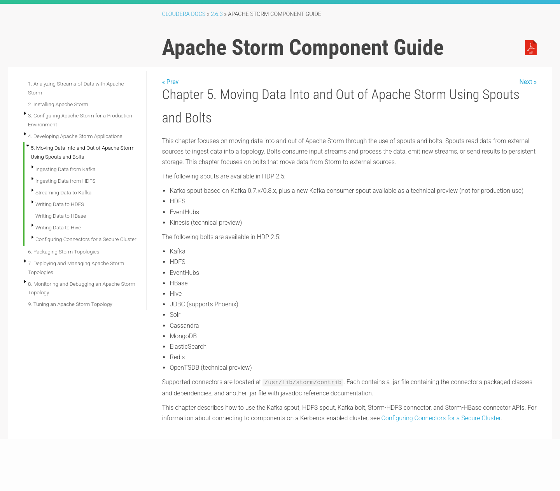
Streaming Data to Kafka (63, 192)
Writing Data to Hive (58, 227)
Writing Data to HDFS (59, 204)
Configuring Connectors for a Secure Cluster (85, 239)
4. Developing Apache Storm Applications (75, 136)
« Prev (170, 82)
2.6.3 (217, 14)
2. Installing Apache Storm (58, 104)
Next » (528, 82)
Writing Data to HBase (60, 216)
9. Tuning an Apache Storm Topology (70, 304)
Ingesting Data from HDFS (65, 181)
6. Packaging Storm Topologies (63, 251)
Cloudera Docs (183, 14)
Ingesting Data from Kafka (65, 169)
